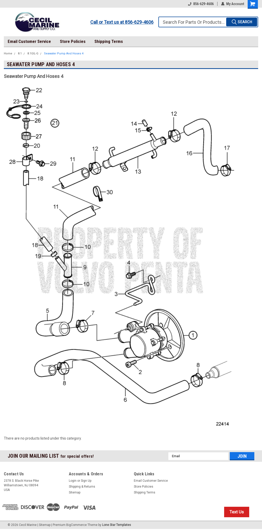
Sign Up (86, 480)
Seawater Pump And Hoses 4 (63, 53)
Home (8, 53)
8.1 (20, 53)
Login (73, 480)
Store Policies (72, 41)
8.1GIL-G (32, 53)
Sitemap (74, 492)
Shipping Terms (108, 41)
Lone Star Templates (116, 525)
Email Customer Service (29, 41)
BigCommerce (76, 525)
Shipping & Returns (82, 486)
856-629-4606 (201, 4)
